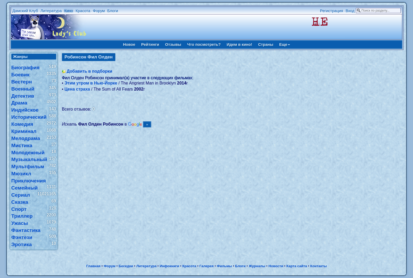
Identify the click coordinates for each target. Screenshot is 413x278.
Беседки (126, 266)
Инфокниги (169, 266)
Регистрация (331, 10)
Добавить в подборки (89, 71)
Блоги (112, 10)
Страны (265, 44)
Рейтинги (150, 44)
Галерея (206, 266)
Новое (129, 44)
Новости (275, 266)
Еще (284, 44)
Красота (83, 10)
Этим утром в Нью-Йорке (91, 83)
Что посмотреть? (204, 44)
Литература (51, 10)
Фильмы (224, 266)
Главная (93, 266)
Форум (99, 10)
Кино (68, 10)
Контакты (318, 266)
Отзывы (173, 44)
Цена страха (77, 89)
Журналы (257, 266)
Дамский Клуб (25, 10)
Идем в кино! (239, 44)
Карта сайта (296, 266)
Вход (350, 10)
